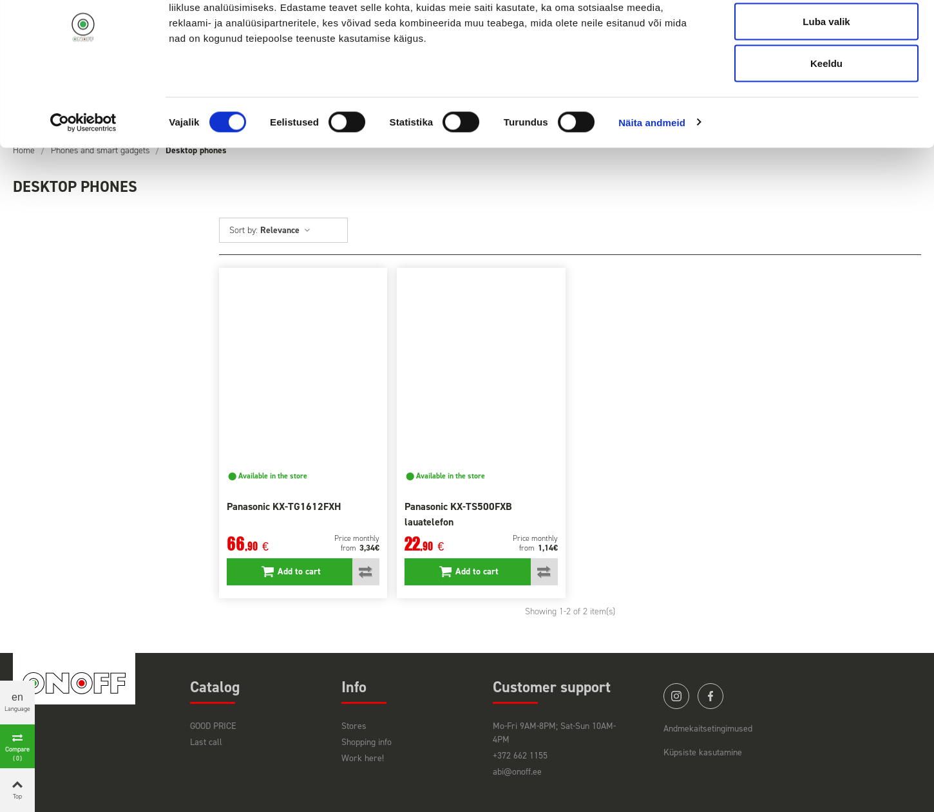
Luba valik (826, 76)
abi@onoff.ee (517, 772)
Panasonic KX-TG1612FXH (284, 506)
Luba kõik (826, 33)
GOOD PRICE (213, 726)
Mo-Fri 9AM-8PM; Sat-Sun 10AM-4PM (554, 733)
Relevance (285, 230)
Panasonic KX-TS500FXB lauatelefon (458, 514)
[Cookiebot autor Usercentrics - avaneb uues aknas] (83, 177)
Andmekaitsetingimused (707, 728)
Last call (206, 742)
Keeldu (826, 118)
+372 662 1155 (520, 756)
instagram (676, 696)
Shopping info (366, 742)
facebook (710, 696)
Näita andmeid (651, 177)
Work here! (362, 758)
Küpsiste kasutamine (702, 752)
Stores (354, 726)
